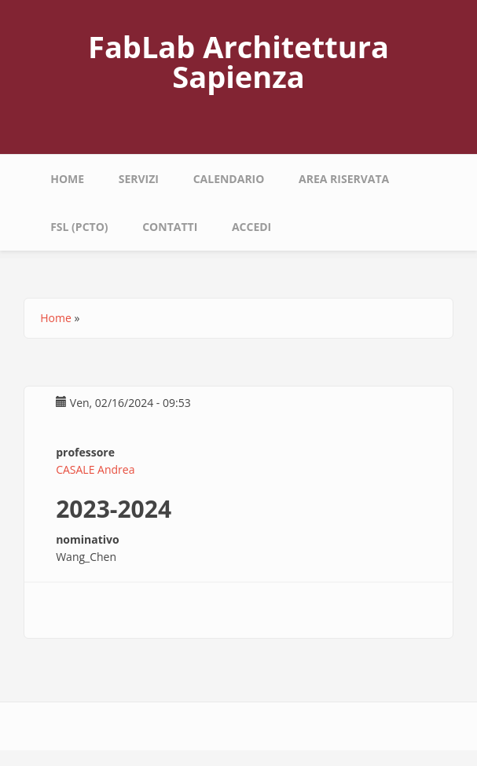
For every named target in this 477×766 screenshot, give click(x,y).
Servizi (139, 178)
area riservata (344, 178)
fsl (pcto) (79, 226)
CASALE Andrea (95, 469)
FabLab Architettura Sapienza (238, 61)
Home (67, 178)
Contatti (169, 226)
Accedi (251, 226)
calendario (229, 178)
